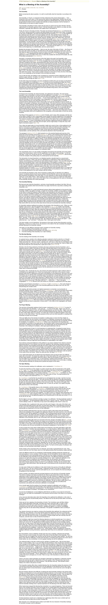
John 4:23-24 (55, 244)
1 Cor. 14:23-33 (40, 7)
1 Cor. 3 (41, 82)
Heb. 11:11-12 (23, 7)
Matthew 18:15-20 (32, 133)
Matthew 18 (38, 115)
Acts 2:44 (61, 95)
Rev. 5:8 (66, 357)
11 (48, 375)
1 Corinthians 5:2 (39, 322)
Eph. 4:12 (22, 577)
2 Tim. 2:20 (67, 83)
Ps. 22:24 (58, 352)
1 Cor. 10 (42, 375)
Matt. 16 (36, 61)
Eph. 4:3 (36, 123)
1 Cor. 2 (28, 370)
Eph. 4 (25, 53)
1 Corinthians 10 (44, 284)
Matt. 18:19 (66, 162)
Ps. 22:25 (29, 281)
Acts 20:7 (29, 299)
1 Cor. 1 (22, 370)
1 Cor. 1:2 (49, 100)
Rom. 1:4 (22, 67)
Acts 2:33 (58, 33)
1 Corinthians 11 (55, 284)
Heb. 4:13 (53, 550)
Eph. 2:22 (41, 78)
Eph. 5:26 (67, 425)
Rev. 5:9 (42, 251)
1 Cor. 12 (54, 53)
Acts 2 (60, 31)
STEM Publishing (23, 1)
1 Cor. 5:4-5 (38, 167)
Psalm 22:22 (68, 40)
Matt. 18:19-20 (52, 230)
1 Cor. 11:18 (53, 206)
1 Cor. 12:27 (65, 97)
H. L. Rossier (32, 1)
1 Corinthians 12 (24, 378)
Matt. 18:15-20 (31, 7)
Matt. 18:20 (26, 120)
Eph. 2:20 (66, 419)
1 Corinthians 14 (58, 366)
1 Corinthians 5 (60, 154)
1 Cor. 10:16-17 (37, 56)
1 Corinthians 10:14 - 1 (54, 372)
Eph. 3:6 (56, 39)
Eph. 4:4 (63, 45)
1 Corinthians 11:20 (24, 393)
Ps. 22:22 (57, 217)
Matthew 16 (44, 134)
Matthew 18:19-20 (59, 307)
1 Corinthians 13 (41, 388)
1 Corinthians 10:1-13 (57, 371)
